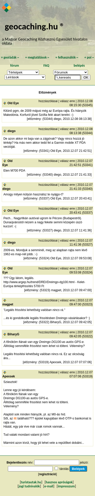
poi (89, 57)
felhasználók (67, 57)
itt (15, 418)
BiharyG (13, 334)
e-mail (48, 486)
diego (11, 131)
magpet (7, 304)
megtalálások (37, 57)
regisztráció (47, 474)
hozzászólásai (48, 101)
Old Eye (13, 103)
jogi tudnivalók (29, 486)
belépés (79, 65)
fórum (14, 65)
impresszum (66, 486)
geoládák (10, 57)
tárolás (64, 469)
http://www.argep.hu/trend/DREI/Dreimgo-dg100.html (38, 282)
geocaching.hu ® (35, 26)
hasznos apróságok (59, 482)
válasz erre (67, 101)
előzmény (34, 119)
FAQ (46, 65)
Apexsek (8, 376)
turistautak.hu (31, 482)
